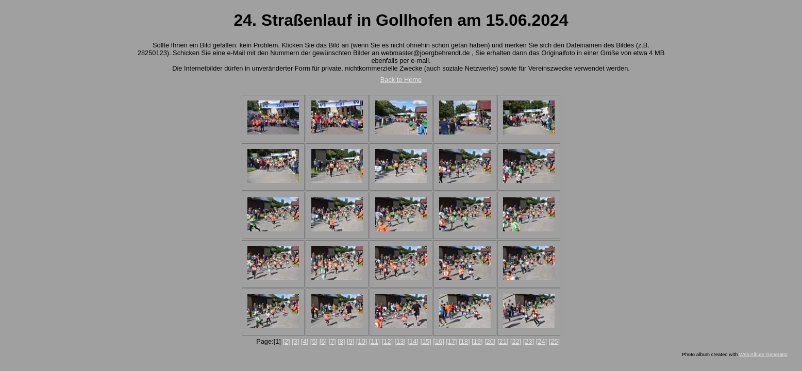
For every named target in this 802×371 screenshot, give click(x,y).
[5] (314, 341)
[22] (515, 341)
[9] (350, 341)
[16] (438, 341)
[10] (361, 341)
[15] (425, 341)
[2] (286, 341)
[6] (323, 341)
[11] (374, 341)
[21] (502, 341)
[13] (400, 341)
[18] (464, 341)
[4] (304, 341)
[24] (541, 341)
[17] (451, 341)
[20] (489, 341)
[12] (387, 341)
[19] (477, 341)
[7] (332, 341)
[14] (413, 341)
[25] (554, 341)
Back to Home (401, 79)
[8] (341, 341)
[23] (528, 341)
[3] (295, 341)
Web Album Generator (763, 354)
